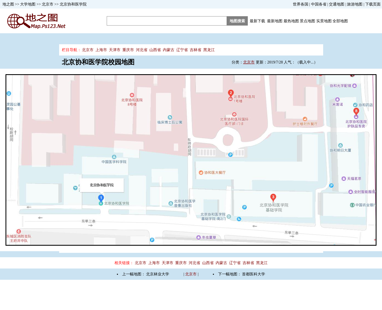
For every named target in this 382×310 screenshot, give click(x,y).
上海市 (101, 50)
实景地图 (324, 21)
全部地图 (340, 21)
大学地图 (27, 4)
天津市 (114, 50)
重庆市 (128, 50)
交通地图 (336, 4)
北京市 (47, 4)
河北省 (141, 50)
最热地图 (291, 21)
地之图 (8, 4)
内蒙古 (168, 50)
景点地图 (307, 21)
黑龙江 (209, 50)
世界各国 (300, 4)
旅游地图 (354, 4)
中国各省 (318, 4)
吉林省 (195, 50)
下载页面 (373, 4)
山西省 (155, 50)
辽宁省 (182, 50)
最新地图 (274, 21)
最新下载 (257, 21)
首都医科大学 (253, 274)
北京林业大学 (157, 274)
